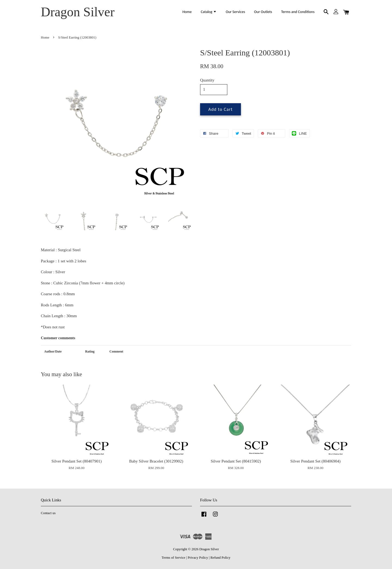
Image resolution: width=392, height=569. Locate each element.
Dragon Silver (78, 12)
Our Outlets (263, 12)
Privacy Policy (198, 557)
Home (187, 12)
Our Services (235, 12)
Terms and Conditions (298, 12)
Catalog (209, 12)
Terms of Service (173, 557)
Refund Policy (220, 557)
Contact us (48, 513)
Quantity (207, 80)
